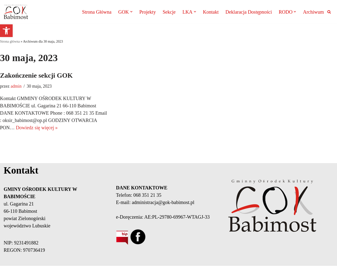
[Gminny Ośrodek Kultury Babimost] (16, 12)
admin (15, 86)
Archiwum (313, 12)
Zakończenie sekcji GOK (36, 75)
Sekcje (169, 12)
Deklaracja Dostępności (248, 12)
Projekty (147, 12)
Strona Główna (97, 12)
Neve (61, 272)
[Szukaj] (329, 12)
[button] (6, 30)
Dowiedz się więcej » (37, 127)
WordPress (104, 272)
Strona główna (10, 41)
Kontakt (211, 12)
